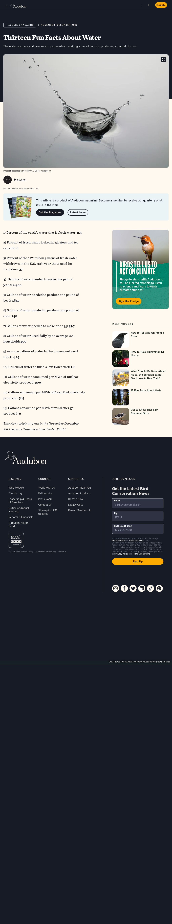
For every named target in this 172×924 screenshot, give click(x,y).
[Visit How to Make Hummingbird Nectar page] (140, 358)
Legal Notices (40, 552)
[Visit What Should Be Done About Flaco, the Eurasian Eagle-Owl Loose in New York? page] (140, 377)
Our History (16, 493)
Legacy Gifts (75, 504)
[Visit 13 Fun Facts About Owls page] (140, 397)
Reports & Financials (21, 517)
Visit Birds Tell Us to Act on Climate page (140, 269)
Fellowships (45, 493)
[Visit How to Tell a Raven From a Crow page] (140, 339)
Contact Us (45, 504)
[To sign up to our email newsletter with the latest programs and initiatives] (137, 503)
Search (149, 4)
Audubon (18, 5)
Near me (141, 5)
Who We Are (16, 487)
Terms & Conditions (141, 554)
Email (117, 500)
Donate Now (75, 499)
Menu (6, 5)
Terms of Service (136, 540)
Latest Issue (78, 212)
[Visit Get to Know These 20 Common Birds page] (140, 416)
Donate (161, 5)
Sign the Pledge (128, 301)
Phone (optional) (123, 526)
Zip (116, 513)
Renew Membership (80, 510)
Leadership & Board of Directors (20, 500)
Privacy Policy (51, 552)
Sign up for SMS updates (47, 512)
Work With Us (46, 487)
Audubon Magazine (20, 25)
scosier (21, 179)
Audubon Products (79, 493)
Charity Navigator (16, 540)
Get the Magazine (50, 212)
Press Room (45, 499)
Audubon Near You (79, 487)
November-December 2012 (59, 25)
